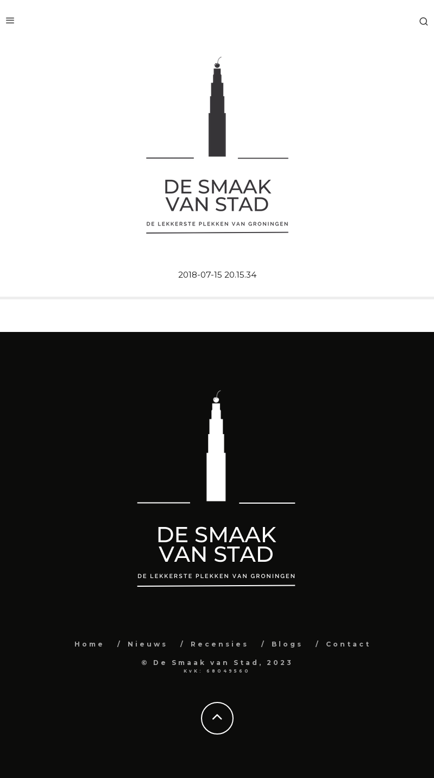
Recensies (220, 644)
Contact (348, 644)
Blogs (287, 644)
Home (89, 644)
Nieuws (148, 644)
